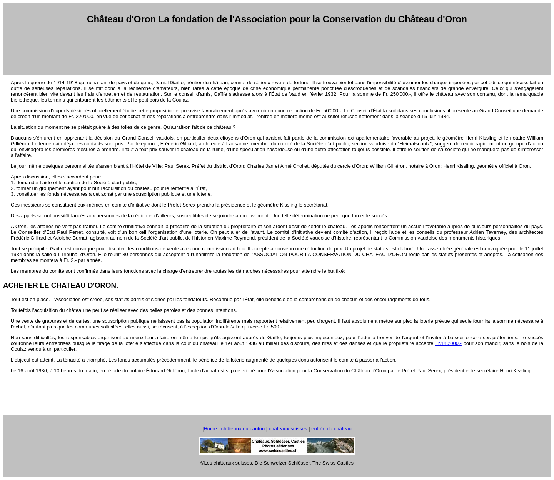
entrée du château (331, 429)
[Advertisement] (277, 49)
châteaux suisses (288, 429)
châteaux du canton (243, 429)
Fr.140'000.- (448, 343)
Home (210, 429)
